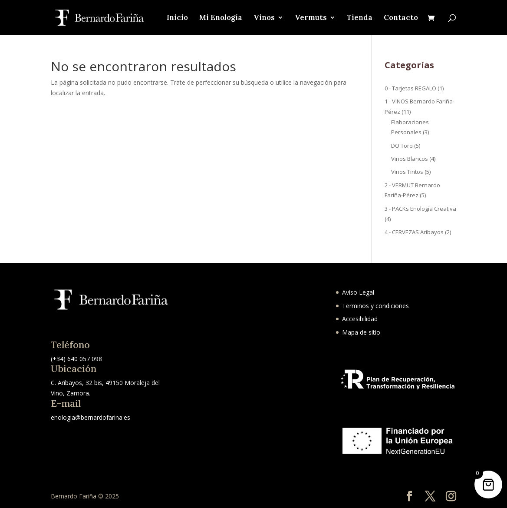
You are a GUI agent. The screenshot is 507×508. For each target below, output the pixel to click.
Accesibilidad (360, 319)
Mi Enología (220, 18)
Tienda (359, 18)
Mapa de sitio (361, 332)
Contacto (401, 18)
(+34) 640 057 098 (76, 359)
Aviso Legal (358, 292)
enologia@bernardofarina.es (90, 417)
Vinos (264, 18)
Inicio (177, 18)
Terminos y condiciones (375, 306)
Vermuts (311, 18)
